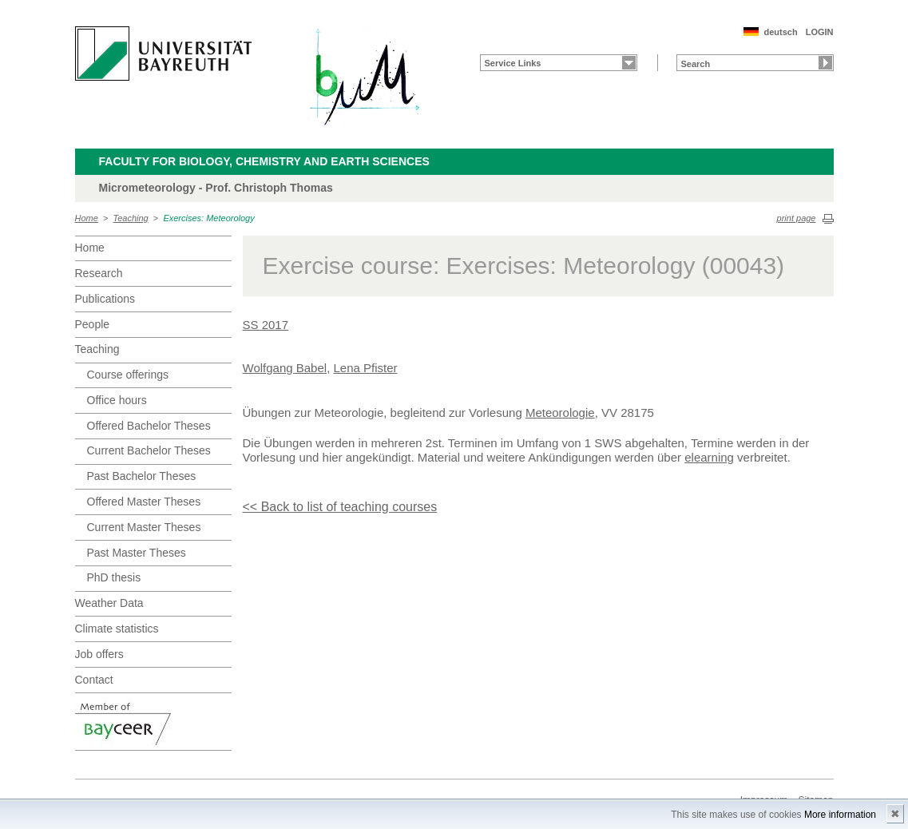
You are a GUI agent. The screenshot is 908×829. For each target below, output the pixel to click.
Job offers (99, 654)
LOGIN (820, 32)
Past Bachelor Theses (141, 476)
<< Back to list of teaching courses (340, 507)
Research (99, 273)
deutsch (780, 32)
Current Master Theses (144, 527)
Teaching (131, 218)
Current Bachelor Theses (149, 450)
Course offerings (128, 374)
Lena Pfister (365, 368)
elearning (709, 457)
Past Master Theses (136, 552)
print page (796, 218)
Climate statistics (117, 628)
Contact (94, 679)
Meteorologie (560, 412)
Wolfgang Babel (285, 368)
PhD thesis (114, 577)
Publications (105, 298)
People (92, 324)
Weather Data (109, 603)
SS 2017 (266, 324)
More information (840, 814)
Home (86, 218)
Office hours (117, 400)
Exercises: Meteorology (208, 218)
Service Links (513, 63)
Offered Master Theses (144, 501)
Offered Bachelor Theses (149, 425)
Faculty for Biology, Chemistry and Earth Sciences (264, 161)
